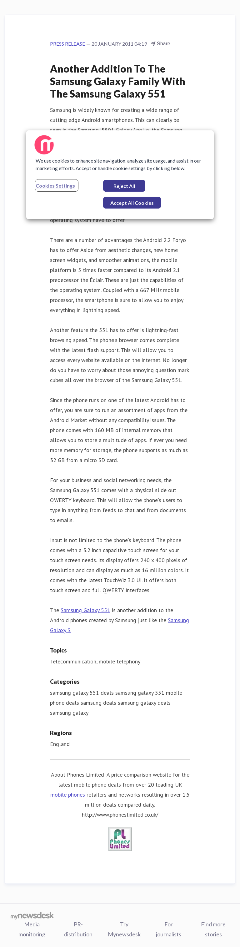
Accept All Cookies (132, 203)
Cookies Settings (55, 186)
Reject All (124, 186)
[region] (120, 174)
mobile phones (67, 794)
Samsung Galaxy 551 (85, 610)
